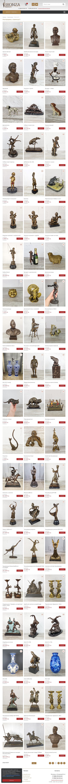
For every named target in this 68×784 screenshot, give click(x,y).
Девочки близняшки (29, 715)
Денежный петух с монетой (31, 309)
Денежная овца (49, 272)
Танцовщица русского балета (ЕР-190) (34, 566)
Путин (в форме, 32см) (8, 345)
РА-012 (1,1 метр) (7, 382)
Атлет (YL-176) (48, 642)
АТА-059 (5, 679)
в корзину (20, 54)
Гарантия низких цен (26, 777)
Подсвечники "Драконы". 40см (53, 604)
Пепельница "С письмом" (9, 198)
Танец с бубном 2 (7, 529)
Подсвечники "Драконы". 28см (53, 715)
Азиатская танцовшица (51, 456)
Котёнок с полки (7, 419)
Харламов (5, 88)
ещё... (34, 763)
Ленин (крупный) (49, 51)
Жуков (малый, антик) (51, 752)
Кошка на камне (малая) (51, 382)
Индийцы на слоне (8, 642)
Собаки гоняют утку (29, 125)
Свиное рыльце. (7, 309)
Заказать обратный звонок (44, 8)
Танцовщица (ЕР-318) (50, 492)
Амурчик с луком (28, 88)
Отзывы (26, 779)
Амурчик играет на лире (51, 235)
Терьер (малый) (49, 125)
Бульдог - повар (49, 88)
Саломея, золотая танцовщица (53, 566)
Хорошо (12, 780)
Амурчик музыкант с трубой (31, 235)
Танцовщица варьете (29, 529)
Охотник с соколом (8, 492)
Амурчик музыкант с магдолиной (11, 235)
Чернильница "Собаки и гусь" (53, 198)
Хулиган (26, 198)
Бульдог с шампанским (30, 272)
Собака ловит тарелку (8, 162)
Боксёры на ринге (50, 419)
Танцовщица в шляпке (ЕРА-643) (54, 529)
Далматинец (6, 125)
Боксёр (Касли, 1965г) (50, 309)
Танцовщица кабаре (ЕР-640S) (11, 715)
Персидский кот (28, 419)
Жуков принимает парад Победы (33, 752)
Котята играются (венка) (51, 345)
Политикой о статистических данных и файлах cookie (11, 776)
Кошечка (5, 456)
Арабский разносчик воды (31, 51)
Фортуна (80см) (28, 492)
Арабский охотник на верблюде (32, 604)
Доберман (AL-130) (29, 162)
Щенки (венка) (7, 51)
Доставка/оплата (25, 774)
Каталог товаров (11, 12)
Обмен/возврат (26, 776)
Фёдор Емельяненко (29, 382)
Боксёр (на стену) (28, 456)
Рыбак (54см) (6, 272)
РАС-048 (47, 679)
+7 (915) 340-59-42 (57, 778)
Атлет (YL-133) (27, 642)
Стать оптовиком (25, 781)
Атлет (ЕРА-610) (28, 679)
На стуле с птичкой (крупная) (31, 345)
